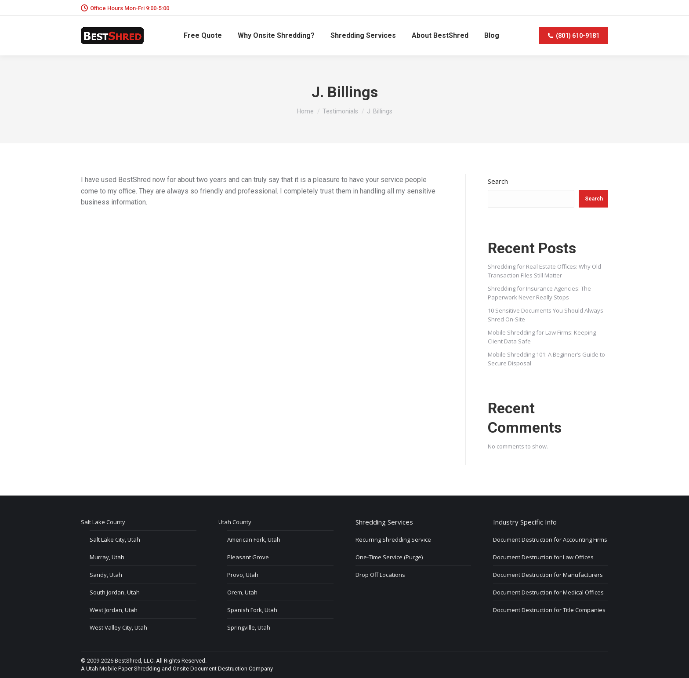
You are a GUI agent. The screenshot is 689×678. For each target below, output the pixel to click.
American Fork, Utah (253, 539)
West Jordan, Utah (114, 610)
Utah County (234, 522)
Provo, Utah (242, 575)
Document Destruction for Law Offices (543, 557)
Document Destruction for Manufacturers (548, 575)
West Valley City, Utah (118, 627)
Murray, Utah (107, 557)
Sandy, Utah (106, 575)
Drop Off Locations (380, 575)
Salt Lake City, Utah (115, 539)
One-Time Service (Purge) (389, 557)
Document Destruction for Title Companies (549, 610)
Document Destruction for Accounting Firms (550, 539)
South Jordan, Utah (115, 592)
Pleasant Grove (248, 557)
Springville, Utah (248, 627)
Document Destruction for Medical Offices (548, 592)
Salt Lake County (103, 522)
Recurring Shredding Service (393, 539)
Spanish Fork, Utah (252, 610)
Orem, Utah (242, 592)
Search (498, 181)
